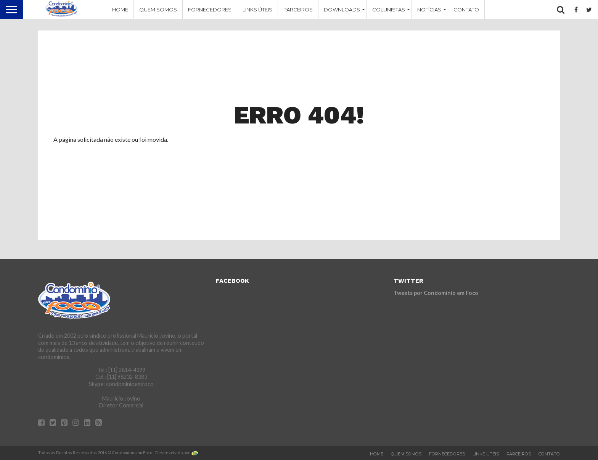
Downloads (342, 9)
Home (120, 9)
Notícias (429, 9)
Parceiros (298, 9)
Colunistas (388, 9)
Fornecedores (209, 9)
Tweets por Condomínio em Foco (436, 293)
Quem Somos (158, 9)
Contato (466, 9)
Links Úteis (257, 9)
